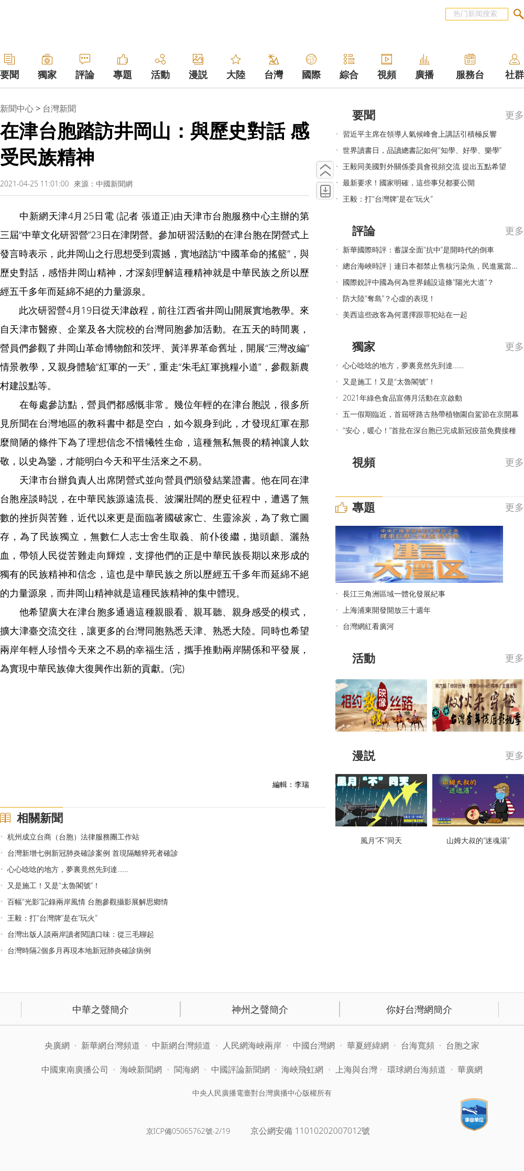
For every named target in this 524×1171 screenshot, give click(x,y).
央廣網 (57, 1045)
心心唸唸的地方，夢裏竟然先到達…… (67, 869)
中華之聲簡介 (100, 1009)
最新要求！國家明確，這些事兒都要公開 (409, 182)
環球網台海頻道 (417, 1069)
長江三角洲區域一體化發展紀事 (394, 594)
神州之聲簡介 (260, 1009)
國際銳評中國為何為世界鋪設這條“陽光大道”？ (418, 282)
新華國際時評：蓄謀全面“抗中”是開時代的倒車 (418, 250)
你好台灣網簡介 (419, 1009)
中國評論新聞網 (240, 1069)
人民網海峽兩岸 (252, 1045)
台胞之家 (462, 1045)
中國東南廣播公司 (76, 1069)
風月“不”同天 (381, 840)
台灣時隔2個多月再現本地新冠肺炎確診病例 (79, 950)
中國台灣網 (314, 1045)
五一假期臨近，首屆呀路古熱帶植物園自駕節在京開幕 (431, 414)
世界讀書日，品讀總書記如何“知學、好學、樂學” (422, 150)
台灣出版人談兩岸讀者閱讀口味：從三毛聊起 (80, 934)
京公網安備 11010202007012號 (310, 1130)
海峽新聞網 (141, 1069)
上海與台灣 (356, 1069)
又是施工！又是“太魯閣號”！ (53, 885)
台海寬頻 (417, 1045)
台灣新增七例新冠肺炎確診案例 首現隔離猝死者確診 (92, 853)
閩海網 (186, 1069)
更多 (514, 114)
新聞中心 (17, 108)
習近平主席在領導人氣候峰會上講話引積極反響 (420, 134)
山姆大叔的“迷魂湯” (478, 840)
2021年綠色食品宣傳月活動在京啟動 (402, 398)
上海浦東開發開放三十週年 (387, 610)
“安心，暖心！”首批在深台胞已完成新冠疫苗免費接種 (429, 430)
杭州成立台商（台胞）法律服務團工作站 (73, 837)
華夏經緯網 (368, 1045)
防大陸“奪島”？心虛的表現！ (389, 298)
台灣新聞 (59, 108)
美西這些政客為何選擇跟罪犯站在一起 (405, 314)
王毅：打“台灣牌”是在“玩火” (52, 918)
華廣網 (470, 1069)
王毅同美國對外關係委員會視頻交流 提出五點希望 (424, 166)
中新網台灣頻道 (181, 1045)
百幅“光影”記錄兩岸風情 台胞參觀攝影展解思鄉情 (87, 902)
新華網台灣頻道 (110, 1045)
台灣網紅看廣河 (368, 626)
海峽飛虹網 (303, 1069)
